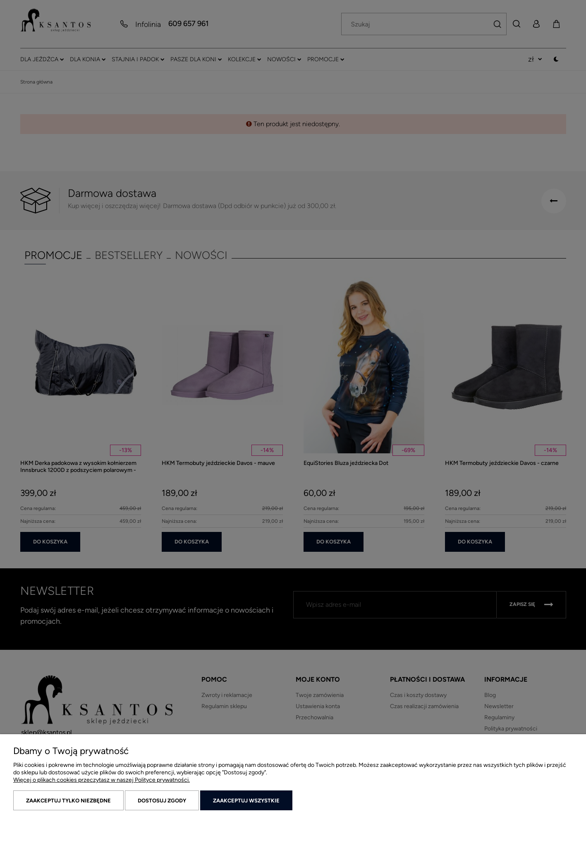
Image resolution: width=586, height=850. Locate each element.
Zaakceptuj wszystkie (246, 800)
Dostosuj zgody (162, 800)
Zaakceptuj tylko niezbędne (68, 800)
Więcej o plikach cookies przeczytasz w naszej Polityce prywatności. (101, 779)
